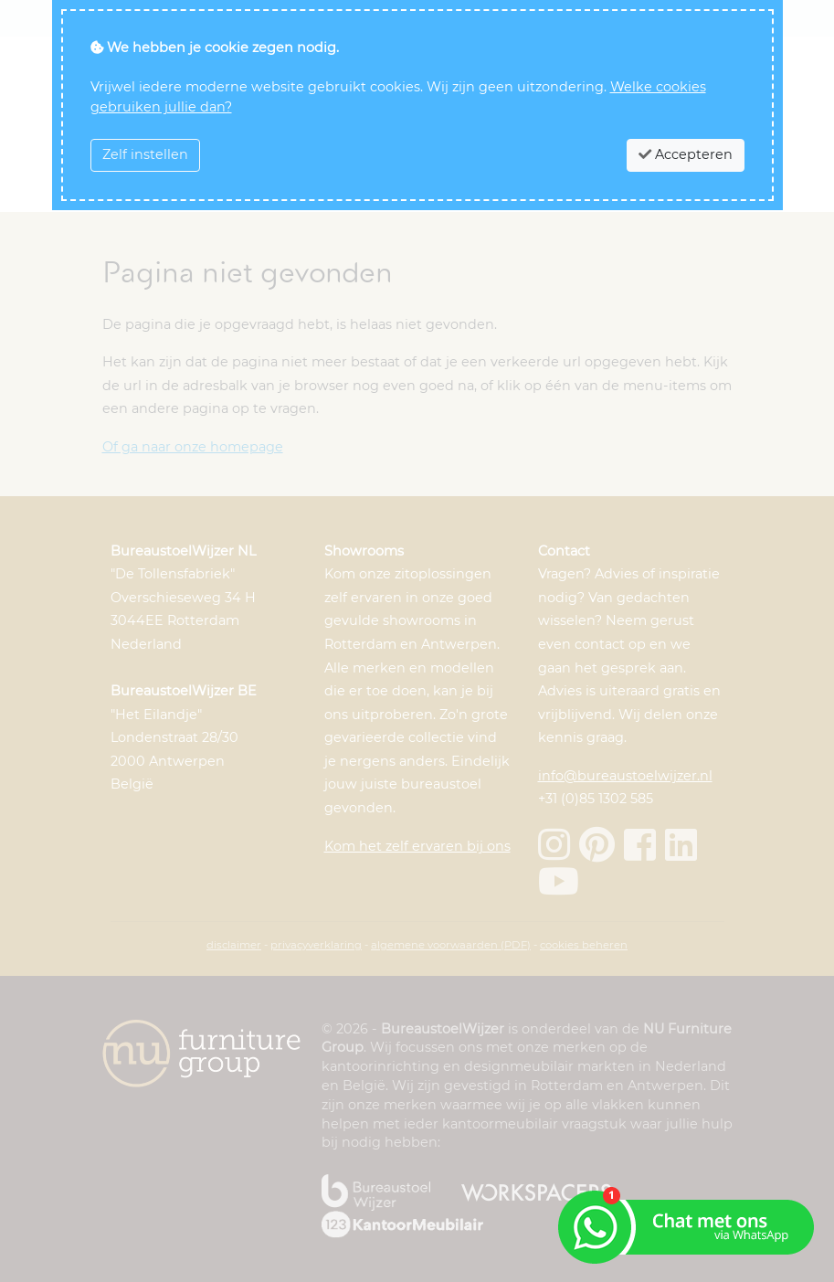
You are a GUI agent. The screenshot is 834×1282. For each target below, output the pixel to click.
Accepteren (686, 154)
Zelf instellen (145, 154)
